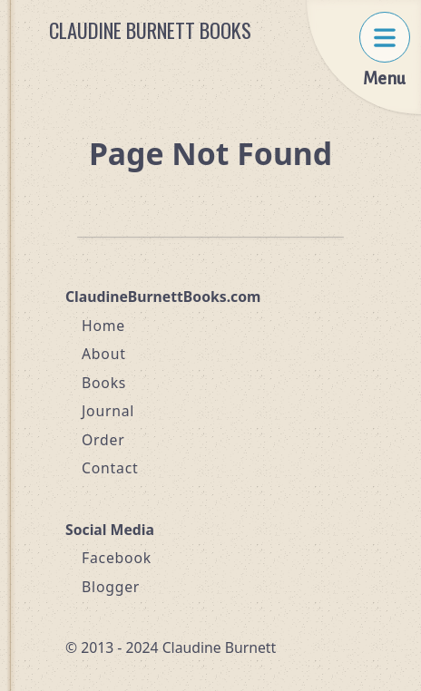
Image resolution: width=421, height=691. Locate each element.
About (104, 354)
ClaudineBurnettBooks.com (162, 297)
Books (104, 383)
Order (103, 440)
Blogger (111, 587)
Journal (108, 411)
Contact (110, 468)
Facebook (117, 558)
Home (103, 326)
